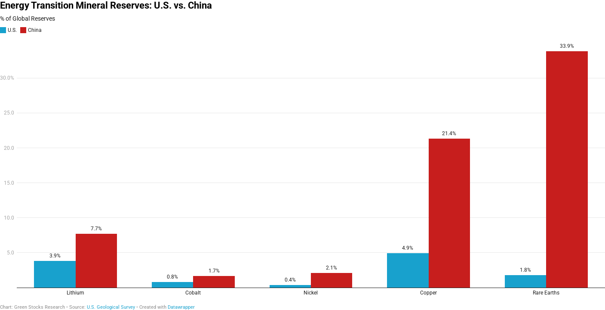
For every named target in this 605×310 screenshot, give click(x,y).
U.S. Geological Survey (111, 307)
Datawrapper (181, 307)
